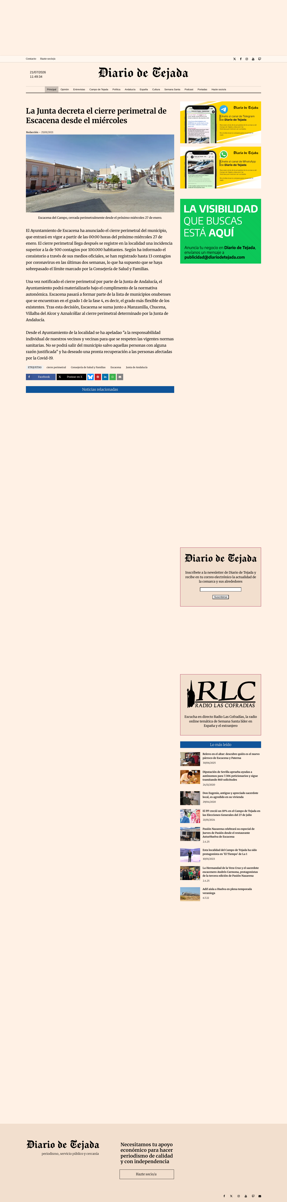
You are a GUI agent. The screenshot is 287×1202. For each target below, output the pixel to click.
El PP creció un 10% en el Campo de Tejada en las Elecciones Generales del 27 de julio (231, 813)
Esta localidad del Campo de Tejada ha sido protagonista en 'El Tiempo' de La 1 (229, 852)
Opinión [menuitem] (65, 89)
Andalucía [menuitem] (130, 89)
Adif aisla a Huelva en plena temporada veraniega (227, 891)
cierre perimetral (56, 367)
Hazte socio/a (47, 58)
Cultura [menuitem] (156, 89)
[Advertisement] (143, 28)
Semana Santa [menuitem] (172, 89)
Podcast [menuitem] (189, 89)
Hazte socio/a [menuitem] (219, 89)
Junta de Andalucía (136, 367)
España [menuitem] (144, 89)
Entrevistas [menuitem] (79, 89)
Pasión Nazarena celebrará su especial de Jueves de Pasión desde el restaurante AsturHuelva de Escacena (228, 832)
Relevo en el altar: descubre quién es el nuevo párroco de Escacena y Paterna (230, 756)
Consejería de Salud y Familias (88, 367)
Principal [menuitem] (51, 89)
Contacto (31, 58)
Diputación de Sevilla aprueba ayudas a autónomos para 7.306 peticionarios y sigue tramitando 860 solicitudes (230, 775)
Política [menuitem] (116, 89)
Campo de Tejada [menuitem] (98, 89)
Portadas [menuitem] (202, 89)
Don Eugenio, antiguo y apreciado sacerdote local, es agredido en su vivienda (230, 795)
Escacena (115, 367)
